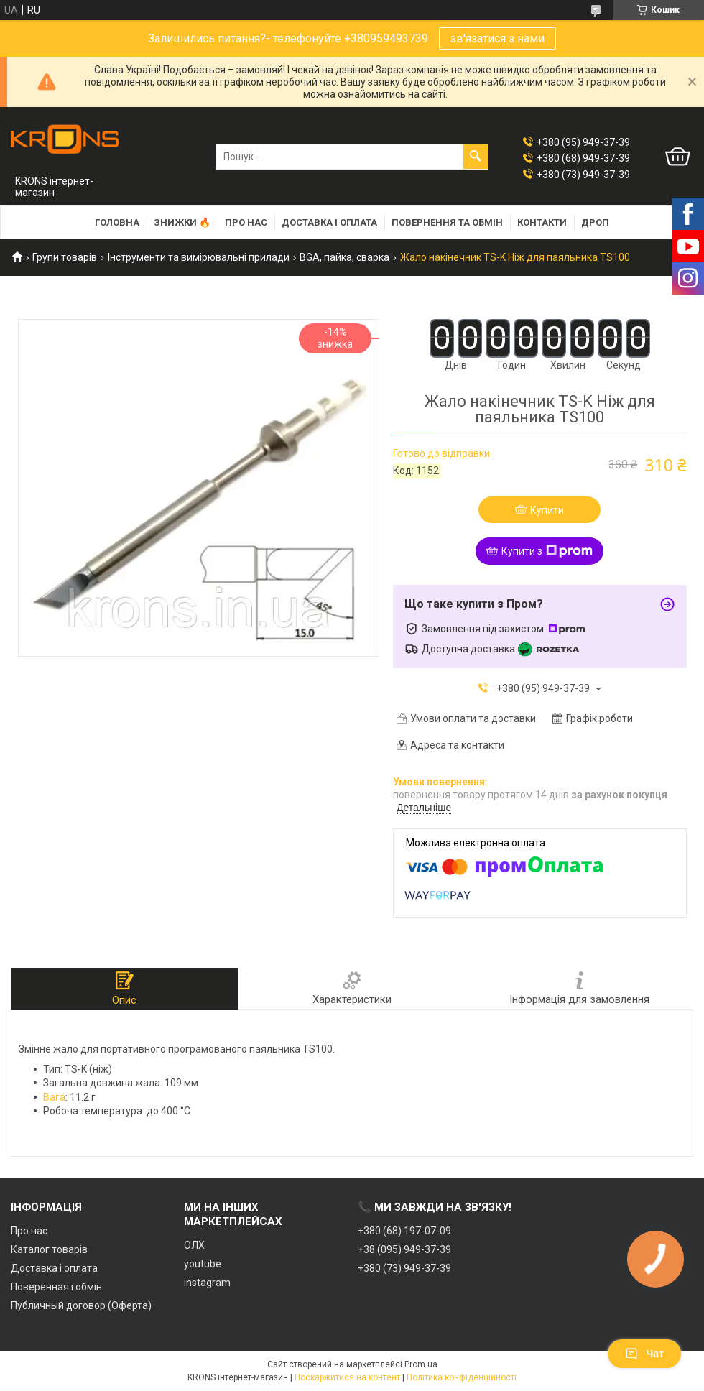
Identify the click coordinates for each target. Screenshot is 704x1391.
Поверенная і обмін (56, 1287)
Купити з (547, 551)
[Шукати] (475, 156)
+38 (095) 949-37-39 (404, 1249)
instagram (207, 1282)
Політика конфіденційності (462, 1377)
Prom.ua (420, 1364)
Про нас (246, 222)
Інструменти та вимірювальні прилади (199, 257)
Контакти (542, 222)
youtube (202, 1264)
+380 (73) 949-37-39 (404, 1268)
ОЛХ (194, 1245)
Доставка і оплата (329, 222)
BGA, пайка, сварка (344, 257)
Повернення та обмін (447, 222)
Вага (54, 1097)
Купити (547, 510)
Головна (117, 222)
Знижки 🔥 (182, 222)
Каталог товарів (49, 1249)
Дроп (595, 222)
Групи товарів (64, 257)
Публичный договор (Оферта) (81, 1305)
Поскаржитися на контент (347, 1377)
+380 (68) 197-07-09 (404, 1231)
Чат (644, 1353)
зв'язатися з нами (497, 38)
